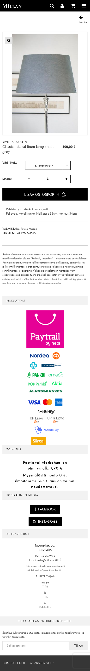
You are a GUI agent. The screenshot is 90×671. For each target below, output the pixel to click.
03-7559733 (48, 556)
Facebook (45, 509)
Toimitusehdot (13, 663)
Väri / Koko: (10, 162)
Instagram (45, 521)
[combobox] (47, 165)
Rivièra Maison (14, 142)
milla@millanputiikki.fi (49, 560)
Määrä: (7, 179)
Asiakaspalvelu (42, 663)
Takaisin (83, 19)
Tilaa (78, 645)
